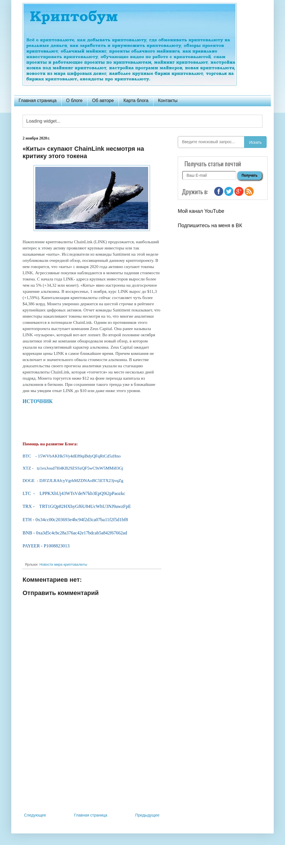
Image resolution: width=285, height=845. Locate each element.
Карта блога (135, 100)
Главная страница (37, 100)
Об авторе (103, 100)
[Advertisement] (92, 765)
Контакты (167, 100)
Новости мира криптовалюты (63, 565)
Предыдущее (147, 815)
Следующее (35, 815)
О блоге (74, 100)
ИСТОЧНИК (38, 401)
